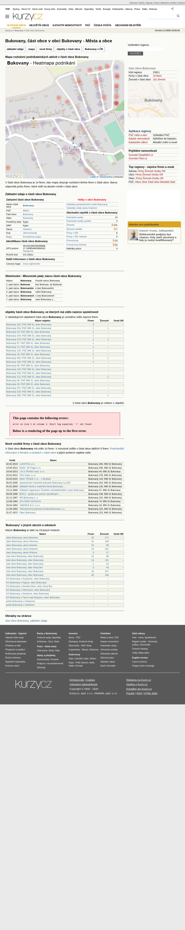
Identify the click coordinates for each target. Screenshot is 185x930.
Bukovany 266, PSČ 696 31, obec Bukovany (28, 395)
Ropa (71, 662)
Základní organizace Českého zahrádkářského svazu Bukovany (51, 490)
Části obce (153, 182)
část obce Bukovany (142, 68)
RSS (139, 693)
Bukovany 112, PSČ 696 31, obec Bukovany (28, 376)
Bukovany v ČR (94, 49)
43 (107, 567)
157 (107, 571)
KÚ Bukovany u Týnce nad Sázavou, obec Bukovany (33, 597)
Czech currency (139, 662)
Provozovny (72, 240)
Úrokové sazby (44, 637)
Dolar (56, 641)
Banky (40, 633)
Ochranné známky (109, 649)
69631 (26, 210)
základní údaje (15, 49)
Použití (130, 693)
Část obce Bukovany (35, 30)
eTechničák (145, 645)
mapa (31, 49)
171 (107, 537)
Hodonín (27, 229)
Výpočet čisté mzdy (14, 637)
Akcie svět (37, 9)
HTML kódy (151, 693)
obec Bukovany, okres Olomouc (22, 541)
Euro (50, 641)
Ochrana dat (76, 679)
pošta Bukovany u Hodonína (20, 601)
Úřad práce (42, 650)
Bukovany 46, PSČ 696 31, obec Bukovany (28, 380)
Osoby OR (159, 171)
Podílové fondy (86, 641)
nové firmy (45, 49)
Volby (134, 653)
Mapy (9, 236)
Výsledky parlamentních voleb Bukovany (86, 204)
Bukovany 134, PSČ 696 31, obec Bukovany (28, 369)
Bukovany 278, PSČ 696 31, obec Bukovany (28, 339)
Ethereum (93, 649)
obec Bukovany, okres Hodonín (22, 549)
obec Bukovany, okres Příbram (21, 552)
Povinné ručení (12, 666)
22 (92, 545)
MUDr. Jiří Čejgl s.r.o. (30, 467)
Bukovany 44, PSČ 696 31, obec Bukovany (28, 332)
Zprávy (16, 9)
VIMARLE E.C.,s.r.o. (29, 505)
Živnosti (70, 225)
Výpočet (22, 633)
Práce (137, 9)
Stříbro (93, 658)
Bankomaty (51, 633)
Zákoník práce (107, 657)
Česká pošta (102, 25)
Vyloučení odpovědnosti (83, 684)
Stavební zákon (107, 662)
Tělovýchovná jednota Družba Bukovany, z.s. (42, 509)
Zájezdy (149, 3)
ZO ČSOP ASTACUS (30, 501)
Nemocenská (43, 659)
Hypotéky (89, 9)
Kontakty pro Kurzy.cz (139, 688)
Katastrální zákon (138, 142)
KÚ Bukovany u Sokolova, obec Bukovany (27, 593)
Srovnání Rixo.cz (138, 158)
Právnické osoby (74, 217)
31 (92, 541)
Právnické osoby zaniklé (78, 221)
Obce (138, 182)
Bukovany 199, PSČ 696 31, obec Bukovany (28, 362)
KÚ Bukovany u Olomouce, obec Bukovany (28, 590)
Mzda (51, 650)
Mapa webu (143, 653)
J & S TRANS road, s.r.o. (32, 471)
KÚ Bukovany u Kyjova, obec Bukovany (26, 582)
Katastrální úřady (108, 645)
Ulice (144, 182)
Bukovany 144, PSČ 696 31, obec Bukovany (28, 335)
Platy (57, 650)
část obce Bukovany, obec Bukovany (25, 556)
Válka (144, 9)
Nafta (91, 662)
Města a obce (106, 637)
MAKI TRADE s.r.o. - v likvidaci (35, 479)
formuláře (111, 666)
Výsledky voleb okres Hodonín (81, 208)
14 (92, 549)
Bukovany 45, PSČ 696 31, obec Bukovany (28, 384)
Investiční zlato (81, 658)
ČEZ (78, 637)
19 (107, 563)
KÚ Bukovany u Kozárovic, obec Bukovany (28, 578)
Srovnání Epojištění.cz (141, 155)
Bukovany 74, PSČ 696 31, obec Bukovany (28, 347)
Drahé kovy (74, 654)
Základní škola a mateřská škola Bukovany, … (42, 486)
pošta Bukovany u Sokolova (20, 605)
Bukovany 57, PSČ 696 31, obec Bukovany (28, 343)
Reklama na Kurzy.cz (138, 679)
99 (107, 545)
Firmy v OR (72, 233)
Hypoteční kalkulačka (15, 662)
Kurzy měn (49, 9)
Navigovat (28, 251)
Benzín (85, 662)
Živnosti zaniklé (74, 229)
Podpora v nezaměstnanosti (50, 663)
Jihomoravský (30, 233)
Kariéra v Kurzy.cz (137, 684)
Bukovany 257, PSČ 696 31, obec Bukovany (28, 388)
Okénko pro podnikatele (144, 224)
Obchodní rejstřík (137, 3)
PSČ (87, 25)
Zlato (71, 9)
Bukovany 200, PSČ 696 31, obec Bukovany (28, 373)
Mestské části (167, 182)
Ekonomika (74, 645)
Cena (140, 637)
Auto (134, 637)
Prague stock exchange (143, 666)
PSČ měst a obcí (138, 135)
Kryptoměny (74, 649)
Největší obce (39, 25)
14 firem (157, 75)
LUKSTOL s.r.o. (27, 464)
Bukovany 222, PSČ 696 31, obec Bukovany (28, 324)
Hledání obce (16, 25)
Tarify (98, 9)
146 (107, 541)
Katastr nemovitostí (139, 138)
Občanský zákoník (109, 653)
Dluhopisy (73, 641)
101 (107, 549)
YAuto (156, 3)
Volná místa (50, 646)
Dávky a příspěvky (46, 655)
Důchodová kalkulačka (15, 641)
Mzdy (89, 645)
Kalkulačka (118, 9)
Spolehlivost (150, 637)
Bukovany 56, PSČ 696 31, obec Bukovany (28, 365)
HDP (83, 645)
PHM (78, 662)
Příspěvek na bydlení (15, 649)
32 (92, 537)
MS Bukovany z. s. (28, 497)
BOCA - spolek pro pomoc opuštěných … (40, 494)
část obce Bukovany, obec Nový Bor (24, 567)
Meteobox (165, 3)
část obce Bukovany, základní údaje (26, 620)
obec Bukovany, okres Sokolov (21, 545)
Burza (71, 637)
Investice (73, 633)
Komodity (62, 9)
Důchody (41, 667)
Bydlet (173, 3)
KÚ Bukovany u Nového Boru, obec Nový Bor (29, 586)
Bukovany (28, 214)
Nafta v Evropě (76, 666)
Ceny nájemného (31, 263)
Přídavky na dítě (13, 645)
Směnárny (42, 641)
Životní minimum (13, 657)
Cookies (90, 679)
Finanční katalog (140, 649)
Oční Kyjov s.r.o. (27, 475)
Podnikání (105, 633)
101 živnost (159, 79)
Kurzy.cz (9, 30)
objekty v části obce (68, 49)
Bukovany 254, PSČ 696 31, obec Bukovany (28, 328)
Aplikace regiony (140, 131)
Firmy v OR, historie (76, 236)
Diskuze (153, 9)
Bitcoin (78, 9)
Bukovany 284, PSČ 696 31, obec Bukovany (28, 358)
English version (140, 657)
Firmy (141, 171)
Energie (107, 9)
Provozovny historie (76, 244)
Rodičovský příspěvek (15, 653)
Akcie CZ (25, 9)
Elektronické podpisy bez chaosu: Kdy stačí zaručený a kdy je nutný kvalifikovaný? (157, 237)
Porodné (54, 659)
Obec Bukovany (27, 512)
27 (107, 552)
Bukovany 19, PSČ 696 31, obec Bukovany (28, 354)
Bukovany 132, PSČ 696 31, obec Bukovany (28, 350)
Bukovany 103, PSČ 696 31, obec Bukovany (28, 391)
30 (92, 575)
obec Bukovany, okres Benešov (22, 537)
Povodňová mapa (32, 236)
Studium (181, 3)
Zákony (128, 9)
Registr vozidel (139, 641)
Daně (103, 666)
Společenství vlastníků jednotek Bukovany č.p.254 (44, 482)
